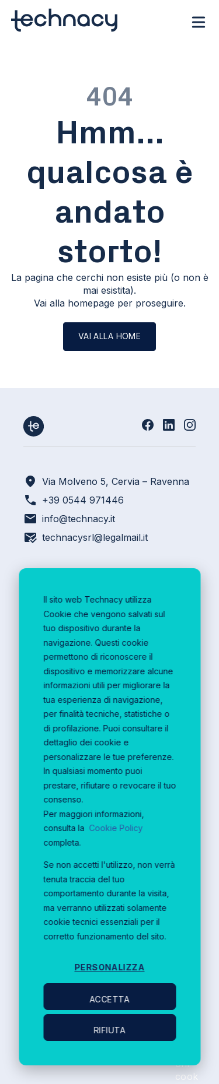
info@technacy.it (78, 519)
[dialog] (109, 816)
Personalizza (109, 967)
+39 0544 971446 (83, 500)
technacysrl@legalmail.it (95, 537)
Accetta (110, 999)
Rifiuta (110, 1030)
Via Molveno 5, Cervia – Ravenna (115, 481)
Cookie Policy (115, 828)
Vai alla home (109, 336)
